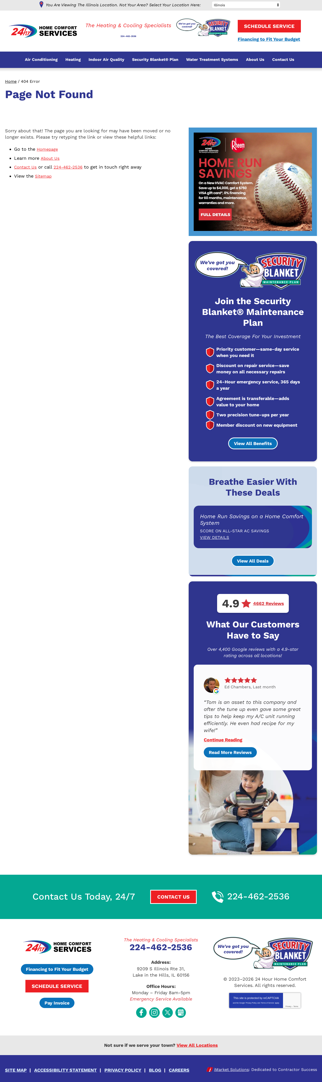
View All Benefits (253, 443)
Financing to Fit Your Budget (269, 39)
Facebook (141, 1011)
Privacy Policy (251, 1003)
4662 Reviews (268, 603)
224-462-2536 (128, 33)
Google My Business (180, 1011)
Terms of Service (267, 1003)
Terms (295, 1006)
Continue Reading (223, 739)
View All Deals (253, 560)
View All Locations (197, 1043)
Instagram (154, 1011)
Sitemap (44, 175)
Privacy (288, 1006)
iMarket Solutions (231, 1066)
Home (11, 81)
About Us (51, 157)
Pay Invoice (57, 1002)
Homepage (48, 149)
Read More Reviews (230, 751)
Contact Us (26, 166)
